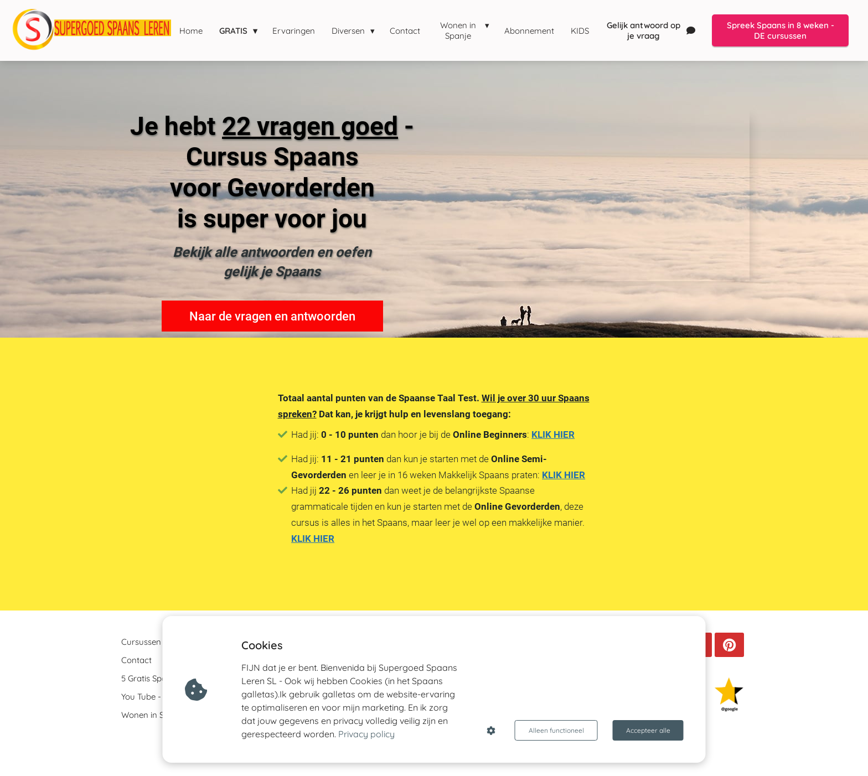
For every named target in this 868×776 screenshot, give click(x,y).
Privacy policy (366, 733)
